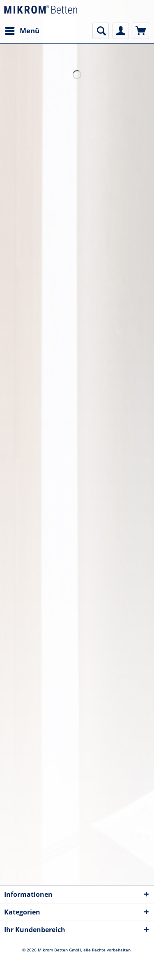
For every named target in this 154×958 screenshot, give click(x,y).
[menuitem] (22, 31)
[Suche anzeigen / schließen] (100, 31)
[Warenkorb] (141, 31)
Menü (22, 29)
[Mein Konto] (121, 31)
